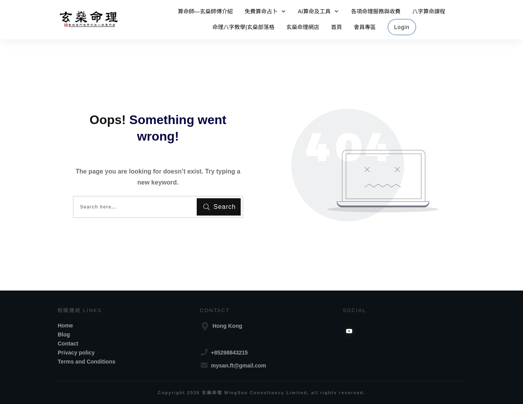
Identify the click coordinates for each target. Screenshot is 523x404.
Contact (68, 343)
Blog (64, 334)
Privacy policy (76, 352)
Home (65, 325)
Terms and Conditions (86, 361)
